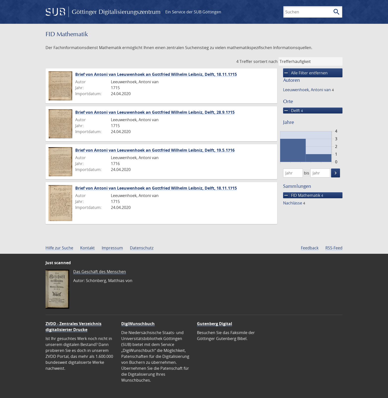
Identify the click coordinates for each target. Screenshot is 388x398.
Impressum (112, 248)
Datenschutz (141, 248)
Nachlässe (294, 203)
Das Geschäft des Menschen (99, 271)
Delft (293, 111)
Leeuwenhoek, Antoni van (308, 89)
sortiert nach (265, 61)
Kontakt (87, 248)
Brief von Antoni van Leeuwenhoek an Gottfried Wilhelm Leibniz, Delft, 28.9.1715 (155, 112)
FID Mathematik (303, 195)
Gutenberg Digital (214, 323)
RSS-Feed (333, 248)
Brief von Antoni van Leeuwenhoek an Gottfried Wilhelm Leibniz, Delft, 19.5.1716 (155, 150)
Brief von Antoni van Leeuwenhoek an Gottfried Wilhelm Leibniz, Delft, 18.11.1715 (156, 74)
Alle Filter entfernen (305, 72)
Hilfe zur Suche (59, 248)
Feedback (309, 248)
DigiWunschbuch (138, 323)
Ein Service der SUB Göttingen (193, 12)
